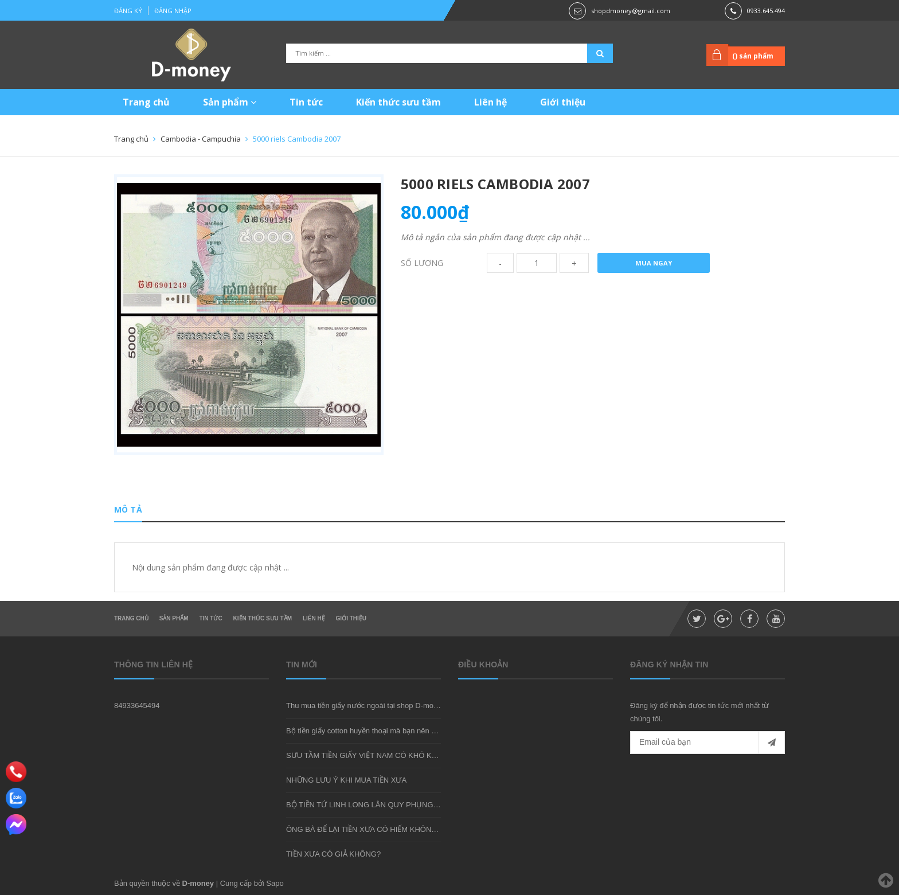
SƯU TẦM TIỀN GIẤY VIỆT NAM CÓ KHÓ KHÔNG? (372, 755)
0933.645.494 (766, 10)
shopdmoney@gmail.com (630, 10)
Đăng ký (128, 10)
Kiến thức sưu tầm (398, 102)
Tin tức (306, 102)
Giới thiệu (562, 102)
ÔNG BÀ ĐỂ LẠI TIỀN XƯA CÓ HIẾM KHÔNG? (363, 829)
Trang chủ (146, 102)
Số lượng (422, 262)
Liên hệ (490, 102)
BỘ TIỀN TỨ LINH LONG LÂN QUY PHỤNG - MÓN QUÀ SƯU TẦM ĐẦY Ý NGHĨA (423, 804)
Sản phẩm (229, 102)
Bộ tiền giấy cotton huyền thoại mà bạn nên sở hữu (370, 730)
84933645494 (137, 705)
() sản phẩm (752, 56)
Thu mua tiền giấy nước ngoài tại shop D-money (365, 705)
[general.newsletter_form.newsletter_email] (707, 742)
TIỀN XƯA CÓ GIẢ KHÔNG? (333, 854)
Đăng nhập (172, 10)
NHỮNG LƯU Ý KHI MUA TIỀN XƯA (346, 780)
